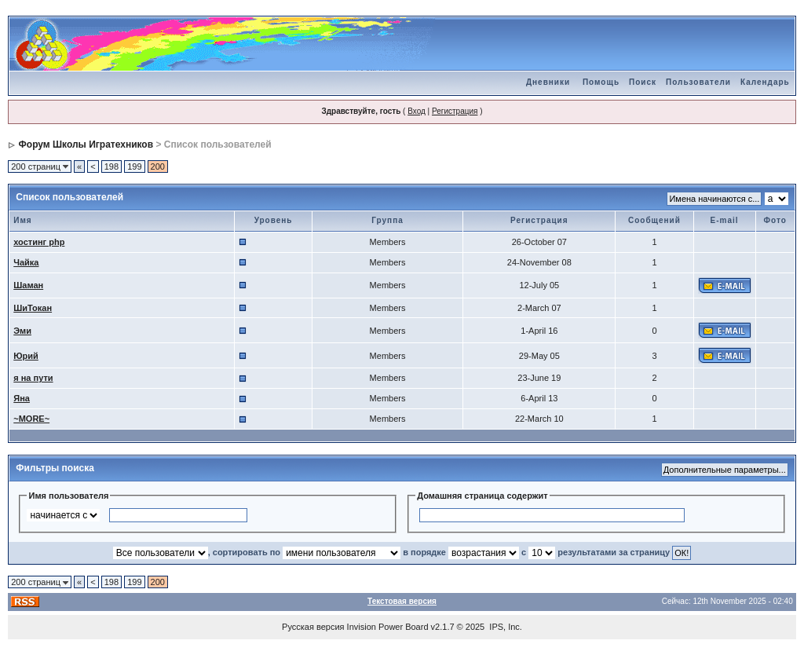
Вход (416, 111)
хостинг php (38, 242)
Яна (21, 398)
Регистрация (454, 111)
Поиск (642, 82)
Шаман (28, 285)
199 (134, 166)
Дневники (548, 82)
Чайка (25, 262)
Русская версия (313, 626)
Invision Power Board (388, 626)
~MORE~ (31, 418)
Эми (22, 330)
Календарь (765, 82)
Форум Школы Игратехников (86, 144)
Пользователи (698, 82)
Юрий (25, 355)
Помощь (601, 82)
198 (111, 166)
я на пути (33, 377)
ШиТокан (32, 308)
